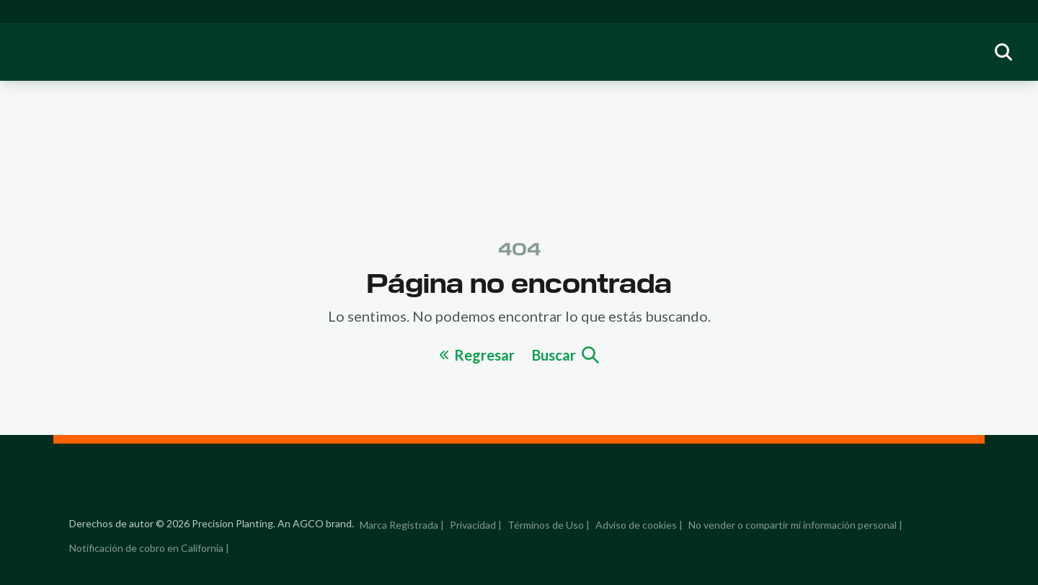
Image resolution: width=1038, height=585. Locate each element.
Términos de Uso (545, 525)
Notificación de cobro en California (146, 548)
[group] (1003, 52)
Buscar (565, 355)
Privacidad (473, 525)
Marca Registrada (399, 525)
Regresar (477, 355)
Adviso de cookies (636, 525)
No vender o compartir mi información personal (792, 525)
